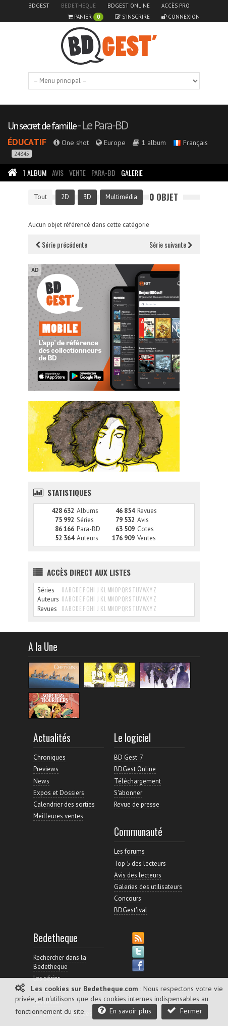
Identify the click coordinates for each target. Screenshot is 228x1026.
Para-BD (103, 172)
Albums (87, 510)
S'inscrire (132, 16)
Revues (147, 510)
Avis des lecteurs (137, 875)
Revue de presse (136, 804)
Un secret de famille (42, 125)
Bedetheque (78, 5)
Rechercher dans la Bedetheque (59, 962)
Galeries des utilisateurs (148, 886)
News (41, 781)
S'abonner (128, 792)
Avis (58, 172)
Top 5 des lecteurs (140, 863)
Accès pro (175, 5)
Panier (85, 17)
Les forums (129, 851)
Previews (46, 769)
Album (34, 172)
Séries (85, 520)
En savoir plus (124, 1010)
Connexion (180, 16)
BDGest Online (128, 5)
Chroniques (49, 757)
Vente (77, 172)
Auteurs (87, 538)
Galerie (132, 172)
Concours (127, 898)
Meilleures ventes (58, 816)
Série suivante (170, 244)
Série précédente (61, 244)
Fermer (184, 1010)
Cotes (145, 529)
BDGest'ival (130, 910)
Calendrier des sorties (64, 804)
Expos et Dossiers (58, 792)
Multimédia (121, 197)
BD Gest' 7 (128, 757)
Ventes (146, 538)
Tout (40, 197)
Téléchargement (137, 781)
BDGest (38, 5)
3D (87, 197)
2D (65, 197)
